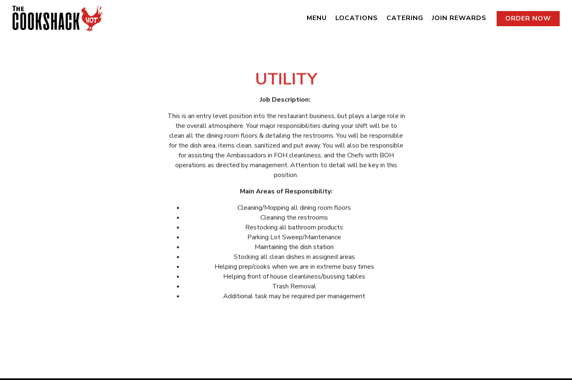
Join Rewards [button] (459, 18)
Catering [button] (405, 18)
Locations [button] (356, 18)
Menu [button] (317, 18)
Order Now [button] (528, 18)
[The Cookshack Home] (57, 18)
